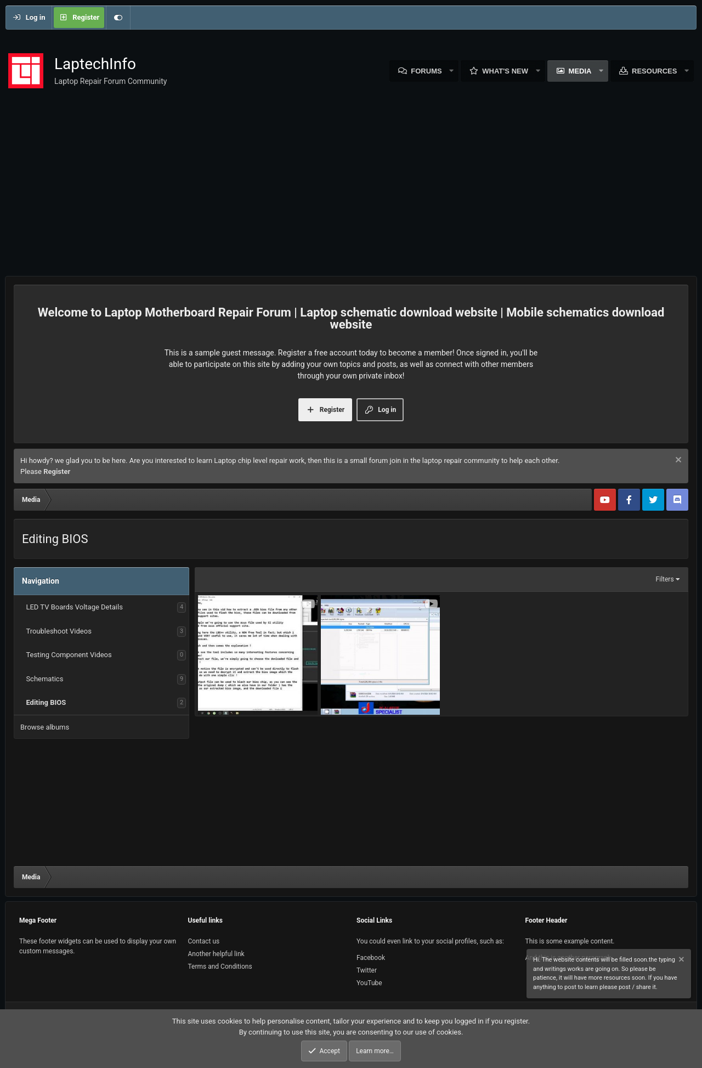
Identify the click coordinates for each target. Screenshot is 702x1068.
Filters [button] (665, 579)
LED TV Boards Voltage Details (74, 607)
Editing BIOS (46, 702)
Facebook (370, 958)
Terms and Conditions (220, 966)
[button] (452, 71)
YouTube (369, 983)
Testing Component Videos (68, 655)
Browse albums (44, 727)
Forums (426, 71)
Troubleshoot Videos (58, 631)
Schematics (44, 679)
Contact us (204, 941)
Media (580, 71)
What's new (505, 71)
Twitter (366, 970)
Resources (654, 71)
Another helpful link (216, 954)
